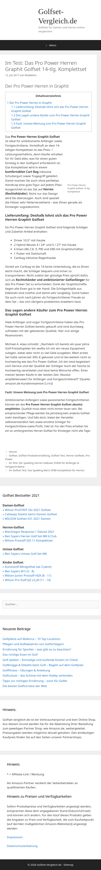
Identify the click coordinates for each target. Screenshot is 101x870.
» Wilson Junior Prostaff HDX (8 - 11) (27, 575)
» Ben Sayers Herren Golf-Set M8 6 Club (29, 536)
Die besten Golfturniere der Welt (25, 686)
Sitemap (68, 864)
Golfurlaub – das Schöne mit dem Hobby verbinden (38, 675)
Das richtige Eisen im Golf (20, 654)
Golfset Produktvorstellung (34, 455)
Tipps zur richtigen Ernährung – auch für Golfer (35, 681)
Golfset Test (58, 455)
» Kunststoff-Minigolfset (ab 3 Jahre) (27, 567)
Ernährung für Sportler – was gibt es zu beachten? (37, 649)
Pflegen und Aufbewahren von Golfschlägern (33, 644)
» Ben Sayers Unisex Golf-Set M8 (25, 554)
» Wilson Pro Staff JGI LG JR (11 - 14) (27, 580)
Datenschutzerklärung (22, 846)
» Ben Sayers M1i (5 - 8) (18, 571)
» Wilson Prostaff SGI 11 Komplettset (28, 540)
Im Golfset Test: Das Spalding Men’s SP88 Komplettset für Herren (46, 470)
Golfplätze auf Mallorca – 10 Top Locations (31, 639)
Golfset (13, 455)
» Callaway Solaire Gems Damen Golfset (30, 514)
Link (48, 383)
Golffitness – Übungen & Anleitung (26, 670)
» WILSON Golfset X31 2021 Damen (27, 519)
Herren (13, 451)
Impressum (15, 837)
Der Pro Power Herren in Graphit (29, 103)
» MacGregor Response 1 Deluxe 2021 (28, 532)
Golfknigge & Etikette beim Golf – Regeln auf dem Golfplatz (43, 665)
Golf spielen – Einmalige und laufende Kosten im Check (40, 660)
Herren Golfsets (75, 455)
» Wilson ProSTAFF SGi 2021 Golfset (27, 510)
